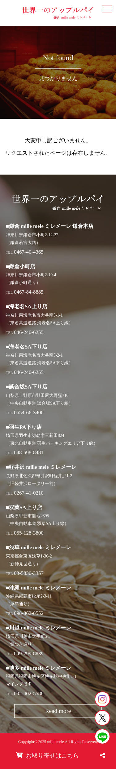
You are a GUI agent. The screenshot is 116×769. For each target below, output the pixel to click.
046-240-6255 (29, 332)
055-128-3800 (29, 533)
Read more (58, 711)
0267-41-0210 (29, 493)
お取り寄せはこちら (47, 755)
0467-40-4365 (29, 252)
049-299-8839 (29, 653)
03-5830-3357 (29, 573)
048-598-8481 (29, 453)
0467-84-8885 (29, 292)
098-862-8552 (29, 613)
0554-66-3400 (29, 413)
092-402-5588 (29, 693)
